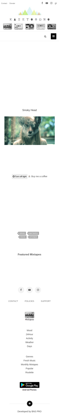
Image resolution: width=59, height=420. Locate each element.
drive (22, 233)
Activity (29, 338)
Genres (29, 356)
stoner (33, 237)
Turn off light (20, 176)
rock (22, 237)
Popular (29, 368)
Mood (29, 330)
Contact (4, 3)
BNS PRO (37, 411)
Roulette (29, 372)
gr (56, 3)
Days (29, 346)
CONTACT (13, 301)
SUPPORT (46, 301)
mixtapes (33, 233)
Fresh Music (29, 360)
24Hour (29, 334)
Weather (29, 342)
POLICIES (30, 301)
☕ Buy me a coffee (37, 176)
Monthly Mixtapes (29, 364)
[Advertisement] (29, 71)
